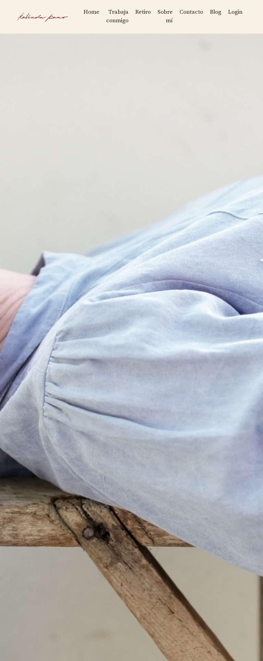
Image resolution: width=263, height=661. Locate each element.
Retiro (136, 11)
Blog (213, 11)
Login (234, 11)
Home (80, 11)
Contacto (187, 11)
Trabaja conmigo (108, 16)
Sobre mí (160, 16)
